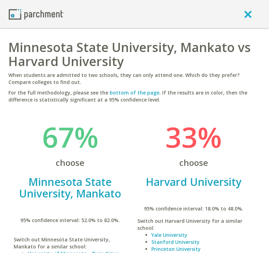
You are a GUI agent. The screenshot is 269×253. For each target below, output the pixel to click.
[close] (248, 14)
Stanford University (175, 242)
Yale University (169, 235)
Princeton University (176, 249)
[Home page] (36, 14)
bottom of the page (134, 92)
